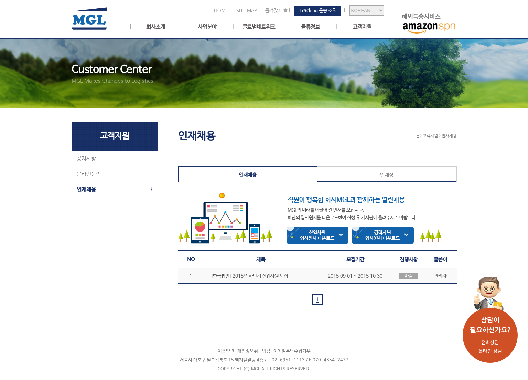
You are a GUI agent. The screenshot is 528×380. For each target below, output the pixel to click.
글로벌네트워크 (259, 27)
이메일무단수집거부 (292, 351)
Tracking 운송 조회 (317, 10)
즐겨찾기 (273, 10)
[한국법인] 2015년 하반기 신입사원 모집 (249, 276)
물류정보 (310, 27)
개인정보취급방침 (253, 351)
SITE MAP (246, 10)
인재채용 (86, 189)
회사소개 (155, 27)
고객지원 (362, 27)
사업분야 (207, 27)
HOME (221, 10)
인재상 (387, 175)
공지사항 (86, 158)
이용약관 (226, 351)
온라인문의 (89, 174)
